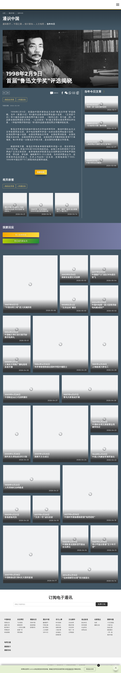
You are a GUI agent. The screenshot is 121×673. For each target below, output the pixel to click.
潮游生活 (33, 619)
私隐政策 (70, 669)
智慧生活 (7, 622)
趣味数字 (7, 24)
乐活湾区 (20, 619)
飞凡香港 (19, 622)
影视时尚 (32, 627)
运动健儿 (58, 632)
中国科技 (7, 619)
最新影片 (7, 646)
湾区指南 (19, 632)
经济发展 (84, 625)
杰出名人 (58, 625)
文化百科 (71, 627)
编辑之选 (97, 625)
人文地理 (40, 24)
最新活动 (7, 650)
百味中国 (32, 622)
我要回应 (41, 172)
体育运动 (84, 630)
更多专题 (109, 635)
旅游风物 (32, 625)
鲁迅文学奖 (9, 99)
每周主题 (7, 642)
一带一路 (109, 632)
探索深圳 (19, 625)
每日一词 (71, 630)
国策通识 (109, 630)
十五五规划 (110, 622)
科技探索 (7, 632)
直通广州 (19, 630)
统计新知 (29, 24)
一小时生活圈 (21, 627)
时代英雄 (58, 622)
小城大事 (58, 630)
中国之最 (18, 24)
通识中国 (11, 13)
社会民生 (84, 627)
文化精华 (72, 619)
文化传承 (71, 622)
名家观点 (97, 619)
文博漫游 (71, 632)
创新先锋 (58, 627)
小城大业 (109, 625)
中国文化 (22, 99)
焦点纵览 (84, 619)
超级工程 (7, 625)
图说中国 (71, 625)
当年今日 (20, 13)
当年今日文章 (92, 91)
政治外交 (84, 622)
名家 (95, 622)
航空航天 (7, 627)
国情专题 (110, 619)
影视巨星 (58, 635)
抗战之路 (109, 627)
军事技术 (7, 630)
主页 (4, 13)
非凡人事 (59, 619)
